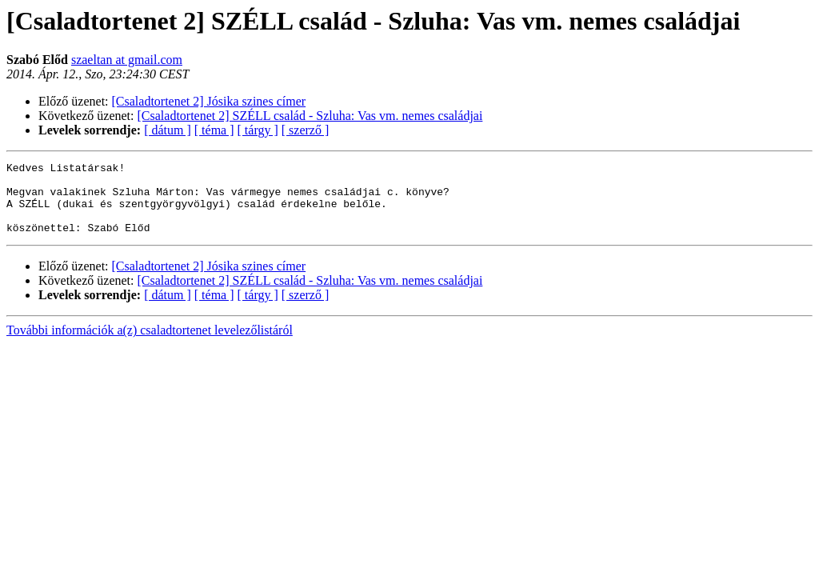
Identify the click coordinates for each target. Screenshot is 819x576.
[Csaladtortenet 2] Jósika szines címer (209, 101)
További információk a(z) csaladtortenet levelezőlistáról (149, 344)
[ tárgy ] (258, 130)
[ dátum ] (167, 130)
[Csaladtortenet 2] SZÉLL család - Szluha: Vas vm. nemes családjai (310, 115)
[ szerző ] (306, 130)
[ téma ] (214, 130)
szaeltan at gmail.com (126, 59)
